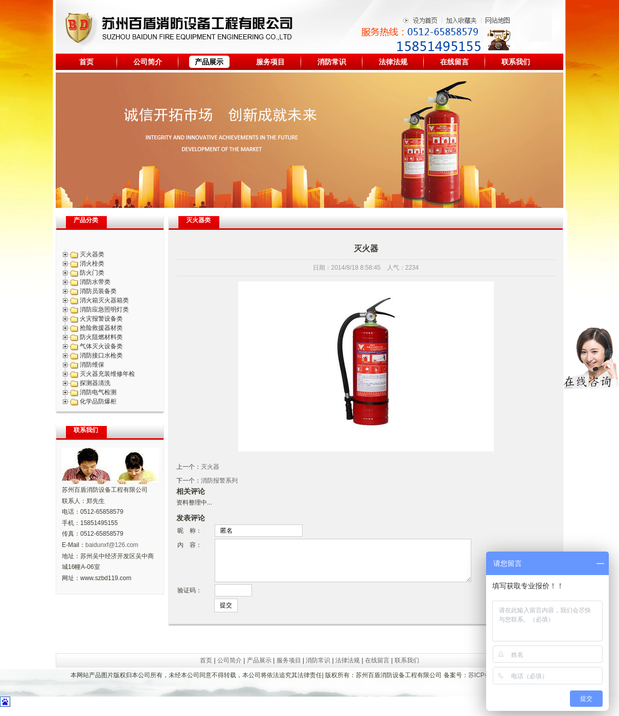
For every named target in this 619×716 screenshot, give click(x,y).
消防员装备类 (98, 291)
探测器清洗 (95, 383)
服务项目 (270, 62)
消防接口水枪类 (101, 355)
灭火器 (210, 466)
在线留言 (454, 62)
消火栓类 (92, 263)
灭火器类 (92, 254)
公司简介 (147, 62)
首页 (86, 62)
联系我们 (515, 62)
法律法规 (393, 62)
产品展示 (209, 62)
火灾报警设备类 (101, 318)
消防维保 (92, 364)
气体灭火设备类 (101, 346)
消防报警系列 (219, 480)
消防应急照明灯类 (104, 309)
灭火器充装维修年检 (107, 373)
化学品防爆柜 (98, 401)
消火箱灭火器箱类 (104, 300)
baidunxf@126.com (112, 544)
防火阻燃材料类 (101, 337)
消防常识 (331, 62)
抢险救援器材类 (101, 327)
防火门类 (92, 272)
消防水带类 (95, 281)
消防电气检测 (98, 392)
